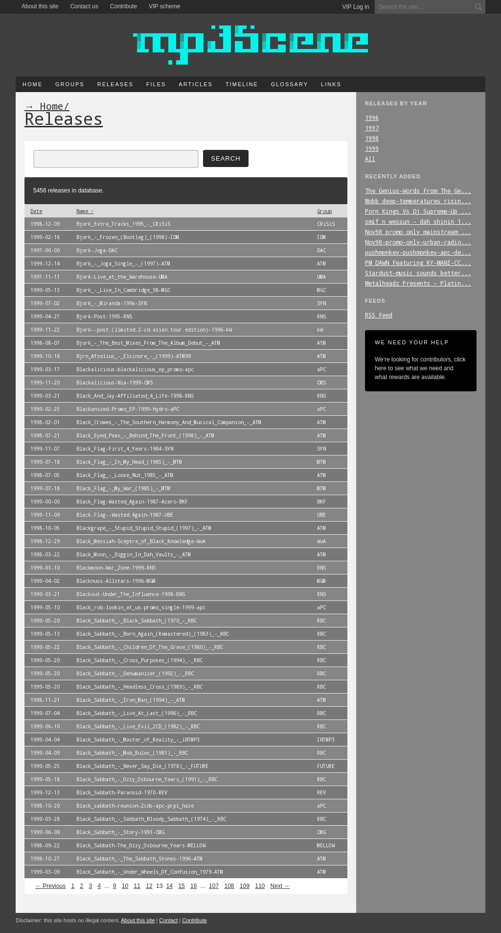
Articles (196, 84)
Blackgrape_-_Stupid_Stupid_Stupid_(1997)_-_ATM (143, 528)
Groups (70, 84)
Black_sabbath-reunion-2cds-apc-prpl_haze (135, 805)
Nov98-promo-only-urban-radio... (418, 242)
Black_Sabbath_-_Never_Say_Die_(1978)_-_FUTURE (142, 766)
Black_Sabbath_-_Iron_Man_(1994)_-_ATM (130, 699)
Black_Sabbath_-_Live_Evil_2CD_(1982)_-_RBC (138, 726)
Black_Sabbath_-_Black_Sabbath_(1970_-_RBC (136, 620)
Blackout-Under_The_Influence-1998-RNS (130, 594)
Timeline (242, 84)
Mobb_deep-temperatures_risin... (418, 201)
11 (137, 886)
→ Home (44, 105)
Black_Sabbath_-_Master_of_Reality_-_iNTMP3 (138, 739)
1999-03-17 (45, 369)
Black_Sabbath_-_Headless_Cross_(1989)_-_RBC (139, 686)
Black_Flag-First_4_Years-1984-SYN (124, 448)
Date (36, 211)
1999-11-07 (45, 448)
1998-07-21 (45, 435)
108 (229, 886)
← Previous (50, 886)
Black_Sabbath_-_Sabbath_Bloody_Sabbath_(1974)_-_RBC (151, 818)
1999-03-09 (45, 871)
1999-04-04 (45, 739)
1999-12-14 (45, 263)
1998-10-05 (45, 528)
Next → (280, 886)
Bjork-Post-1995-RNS (104, 316)
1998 (372, 138)
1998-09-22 (45, 845)
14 (169, 886)
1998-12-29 (45, 541)
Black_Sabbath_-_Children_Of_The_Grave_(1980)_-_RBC (149, 647)
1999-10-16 (45, 356)
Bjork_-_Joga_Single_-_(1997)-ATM (123, 263)
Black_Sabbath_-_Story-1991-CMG (120, 832)
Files (156, 84)
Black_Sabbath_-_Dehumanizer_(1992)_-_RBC (135, 673)
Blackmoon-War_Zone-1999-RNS (116, 567)
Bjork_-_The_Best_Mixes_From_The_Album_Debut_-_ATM (148, 342)
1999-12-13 (45, 792)
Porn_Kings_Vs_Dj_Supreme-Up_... (418, 211)
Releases (115, 84)
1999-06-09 (45, 832)
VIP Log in (355, 6)
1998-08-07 (45, 342)
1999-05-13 (45, 290)
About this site (40, 6)
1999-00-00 (45, 501)
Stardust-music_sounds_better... (418, 273)
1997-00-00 (45, 250)
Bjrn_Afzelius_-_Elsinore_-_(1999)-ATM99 (133, 356)
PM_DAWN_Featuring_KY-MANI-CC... (418, 262)
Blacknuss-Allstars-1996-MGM (116, 580)
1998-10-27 (45, 858)
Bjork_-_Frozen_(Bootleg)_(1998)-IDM (127, 237)
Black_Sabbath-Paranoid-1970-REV (121, 792)
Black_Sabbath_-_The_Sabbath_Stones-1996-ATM (139, 858)
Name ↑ (84, 211)
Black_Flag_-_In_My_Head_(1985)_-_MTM (129, 461)
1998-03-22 (45, 554)
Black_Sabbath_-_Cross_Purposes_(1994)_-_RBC (139, 660)
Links (331, 84)
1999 (372, 148)
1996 (372, 117)
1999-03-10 (45, 567)
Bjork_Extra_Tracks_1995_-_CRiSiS (123, 223)
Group (324, 211)
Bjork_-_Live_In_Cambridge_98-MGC (123, 290)
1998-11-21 (45, 699)
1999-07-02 (45, 303)
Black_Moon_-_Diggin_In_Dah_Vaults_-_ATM (133, 554)
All (370, 159)
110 (260, 886)
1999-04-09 (45, 752)
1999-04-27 (45, 316)
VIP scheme (164, 6)
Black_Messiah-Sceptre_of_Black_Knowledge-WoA (140, 541)
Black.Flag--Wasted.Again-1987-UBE (124, 514)
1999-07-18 (45, 461)
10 (125, 886)
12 (149, 886)
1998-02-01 (45, 422)
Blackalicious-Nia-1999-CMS (114, 382)
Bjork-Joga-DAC (96, 250)
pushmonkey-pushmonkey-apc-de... (418, 252)
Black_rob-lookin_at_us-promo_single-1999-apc (140, 607)
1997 (372, 128)
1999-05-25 (45, 766)
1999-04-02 (45, 580)
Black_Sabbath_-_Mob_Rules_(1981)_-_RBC (132, 752)
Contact (168, 920)
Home (33, 84)
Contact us (84, 6)
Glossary (289, 84)
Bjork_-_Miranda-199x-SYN (111, 303)
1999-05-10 (45, 607)
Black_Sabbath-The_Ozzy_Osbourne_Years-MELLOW (140, 845)
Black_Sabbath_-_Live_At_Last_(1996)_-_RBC (136, 713)
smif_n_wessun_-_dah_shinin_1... (418, 221)
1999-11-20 (45, 382)
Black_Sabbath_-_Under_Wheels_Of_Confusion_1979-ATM (149, 871)
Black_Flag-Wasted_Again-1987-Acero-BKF (132, 501)
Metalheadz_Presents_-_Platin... (418, 283)
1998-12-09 (45, 223)
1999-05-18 (45, 779)
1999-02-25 (45, 409)
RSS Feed (378, 315)
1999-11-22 (45, 329)
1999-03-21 (45, 395)
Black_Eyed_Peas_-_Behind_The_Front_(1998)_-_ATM (145, 435)
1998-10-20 (45, 805)
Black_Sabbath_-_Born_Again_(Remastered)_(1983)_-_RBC (152, 633)
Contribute (123, 6)
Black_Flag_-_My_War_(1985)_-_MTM (123, 488)
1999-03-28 (45, 818)
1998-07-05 (45, 475)
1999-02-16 (45, 237)
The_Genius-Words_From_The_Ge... (418, 190)
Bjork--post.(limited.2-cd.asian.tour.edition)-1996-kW (154, 329)
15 (181, 886)
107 (214, 886)
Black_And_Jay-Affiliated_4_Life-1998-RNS (135, 395)
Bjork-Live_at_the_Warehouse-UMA (121, 276)
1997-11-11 (45, 276)
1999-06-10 (45, 726)
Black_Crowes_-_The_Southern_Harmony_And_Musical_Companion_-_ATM (168, 422)
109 (245, 886)
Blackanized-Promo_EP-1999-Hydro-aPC (127, 409)
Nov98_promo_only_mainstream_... (418, 232)
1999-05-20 (45, 620)
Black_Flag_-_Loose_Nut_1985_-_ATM (124, 475)
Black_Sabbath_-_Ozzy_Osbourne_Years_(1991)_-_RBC (146, 779)
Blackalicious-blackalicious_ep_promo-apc (135, 369)
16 (193, 886)
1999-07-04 (45, 713)
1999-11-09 (45, 514)
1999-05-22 (45, 647)
